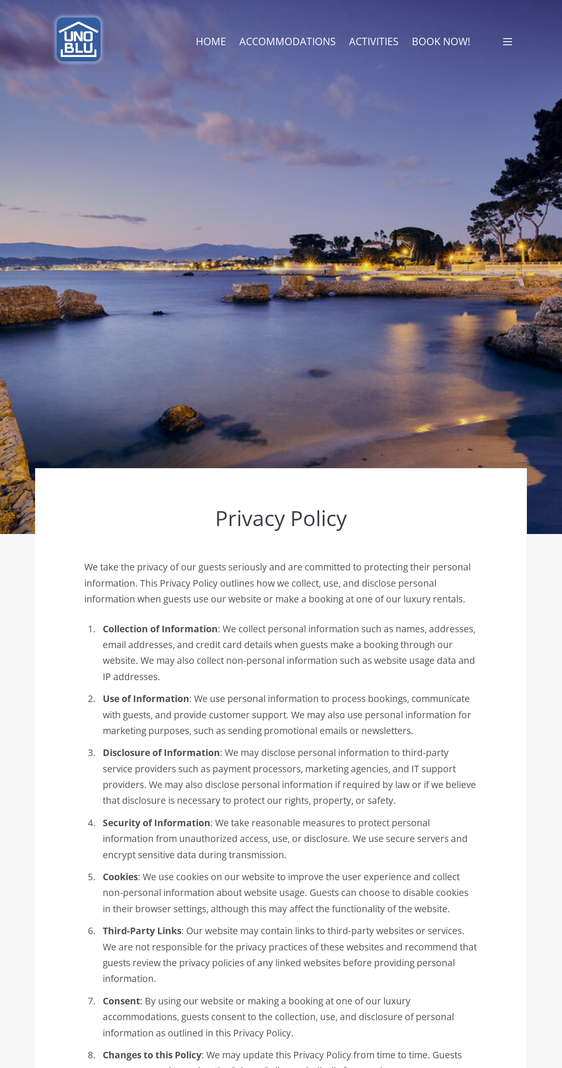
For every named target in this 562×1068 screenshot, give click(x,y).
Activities (374, 41)
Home (211, 41)
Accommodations (287, 41)
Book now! (441, 41)
